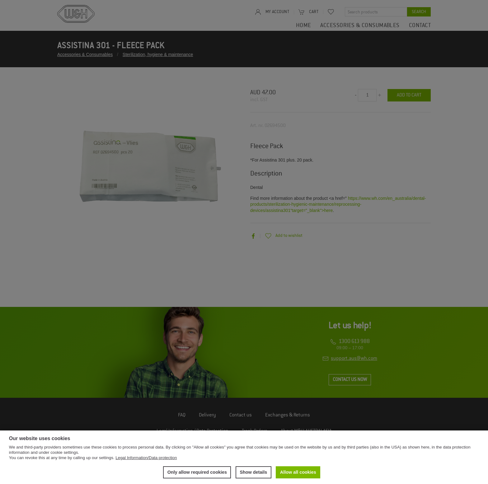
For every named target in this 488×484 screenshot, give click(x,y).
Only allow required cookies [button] (197, 472)
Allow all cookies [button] (298, 472)
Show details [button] (253, 472)
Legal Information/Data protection (146, 457)
